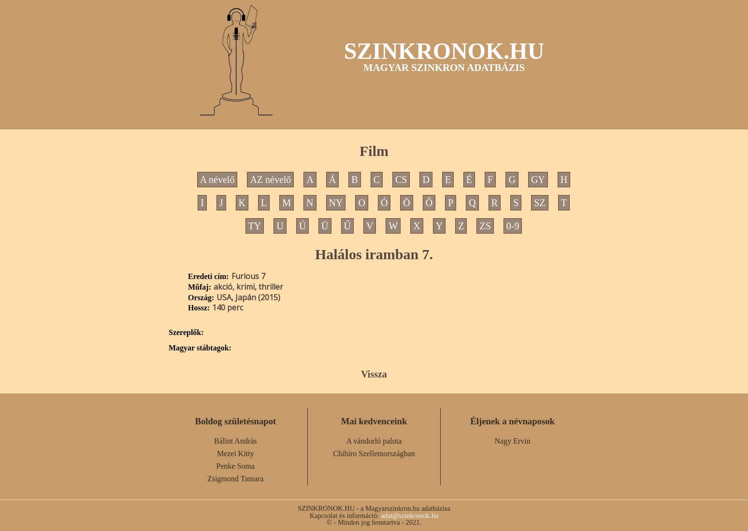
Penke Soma (235, 466)
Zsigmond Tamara (235, 479)
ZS (484, 226)
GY (538, 179)
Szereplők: (186, 332)
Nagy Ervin (513, 441)
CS (401, 179)
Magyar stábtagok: (200, 348)
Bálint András (235, 441)
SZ (539, 202)
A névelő (217, 179)
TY (254, 226)
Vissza (374, 374)
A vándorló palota (374, 441)
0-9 (512, 226)
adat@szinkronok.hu (409, 515)
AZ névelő (270, 179)
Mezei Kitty (235, 453)
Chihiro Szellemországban (374, 453)
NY (336, 202)
